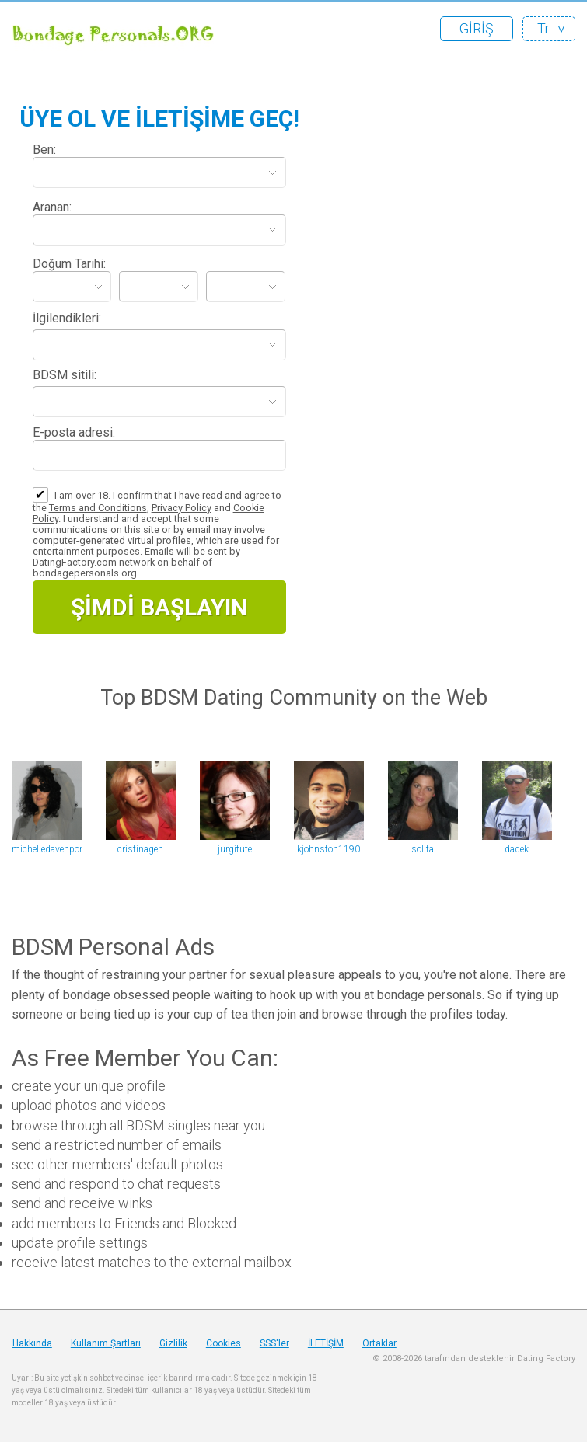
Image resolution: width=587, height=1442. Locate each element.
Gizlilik (173, 1343)
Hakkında (32, 1343)
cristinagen (140, 849)
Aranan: (52, 207)
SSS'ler (274, 1343)
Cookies (223, 1343)
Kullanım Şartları (106, 1343)
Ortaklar (379, 1343)
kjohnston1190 (328, 849)
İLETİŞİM (326, 1343)
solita (422, 849)
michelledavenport (47, 849)
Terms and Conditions (98, 508)
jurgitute (235, 849)
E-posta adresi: (74, 432)
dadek (517, 849)
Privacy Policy (181, 508)
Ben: (44, 149)
